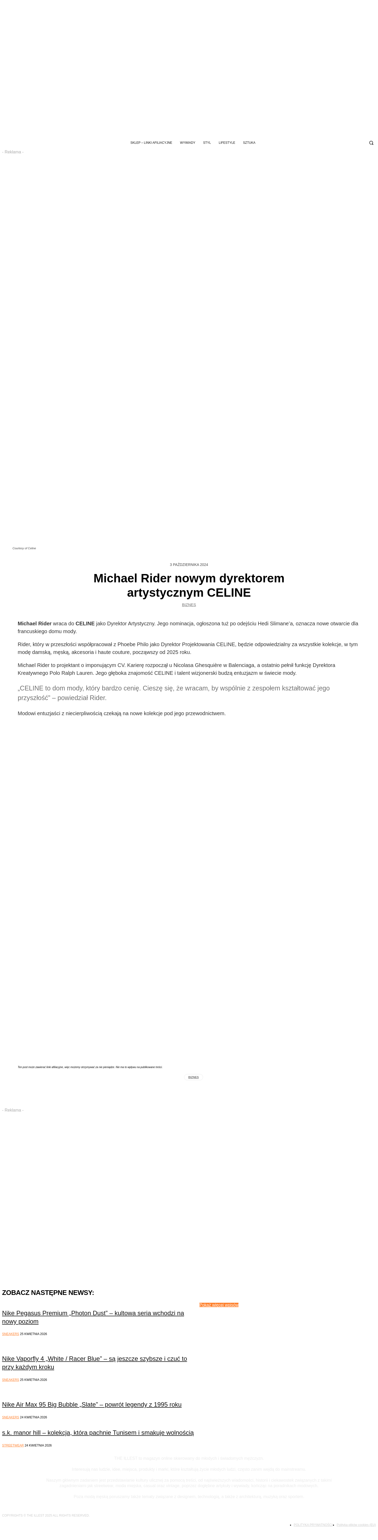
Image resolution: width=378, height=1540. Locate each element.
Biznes (189, 606)
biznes (193, 1077)
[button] (371, 142)
